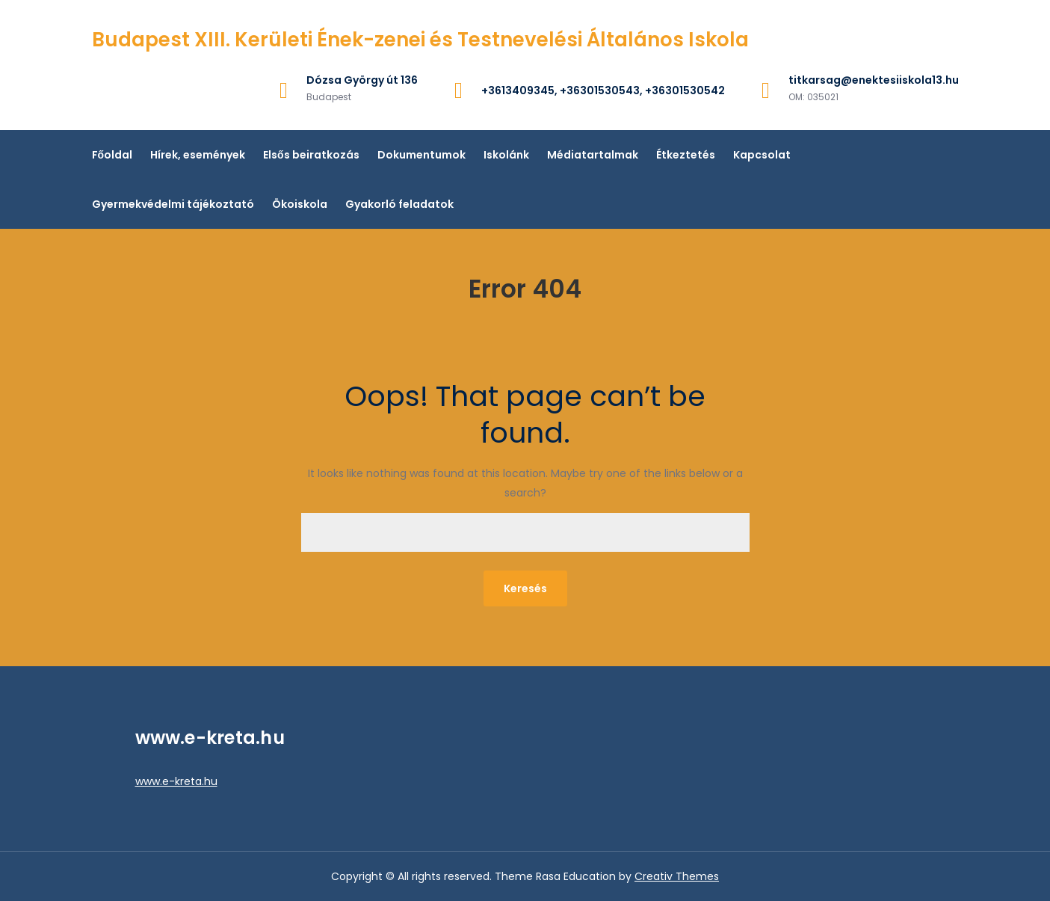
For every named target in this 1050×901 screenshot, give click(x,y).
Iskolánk (506, 154)
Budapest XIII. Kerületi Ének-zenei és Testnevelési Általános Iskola (420, 39)
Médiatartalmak (592, 154)
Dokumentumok (421, 154)
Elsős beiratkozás (311, 154)
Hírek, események (197, 154)
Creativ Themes (676, 876)
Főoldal (112, 154)
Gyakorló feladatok (399, 204)
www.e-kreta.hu (176, 781)
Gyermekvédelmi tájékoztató (173, 204)
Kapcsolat (762, 154)
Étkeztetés (685, 154)
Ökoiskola (299, 204)
